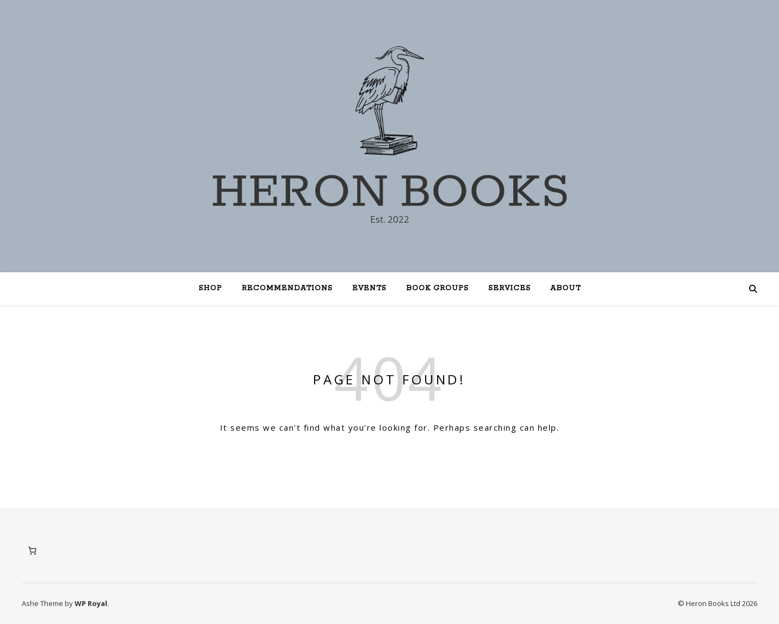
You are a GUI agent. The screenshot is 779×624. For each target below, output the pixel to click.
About (565, 288)
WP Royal (91, 603)
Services (509, 288)
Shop (210, 288)
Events (369, 288)
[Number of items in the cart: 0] (32, 551)
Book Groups (437, 288)
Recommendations (287, 288)
